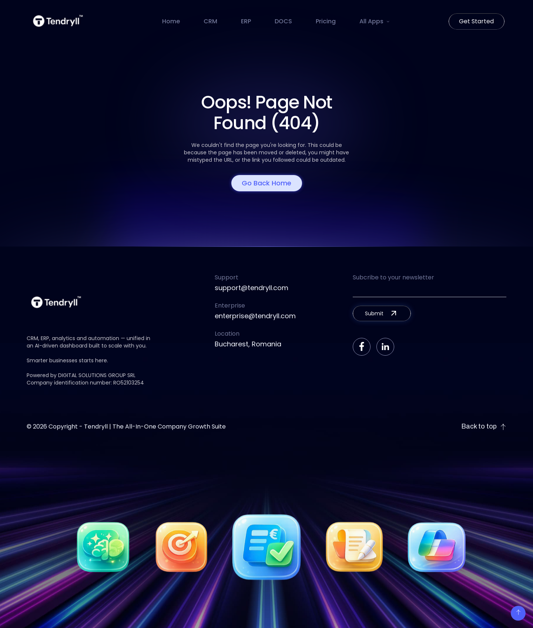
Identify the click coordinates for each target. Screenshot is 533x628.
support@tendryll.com (251, 287)
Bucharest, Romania (248, 344)
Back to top (483, 426)
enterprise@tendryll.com (255, 315)
